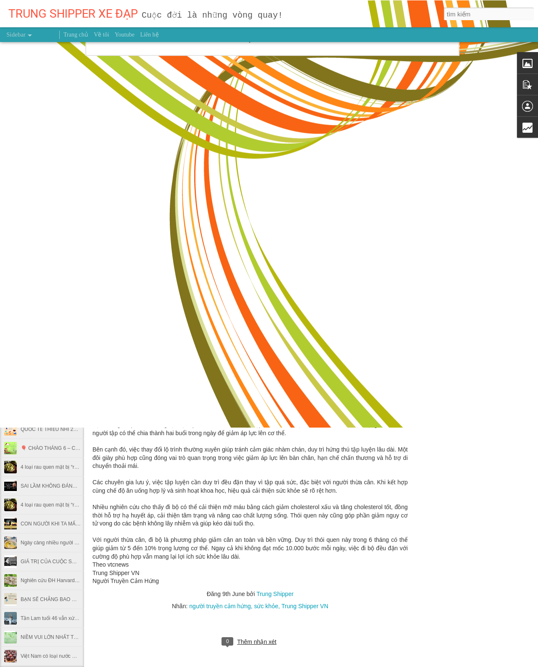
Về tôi (101, 35)
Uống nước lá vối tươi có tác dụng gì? (63, 316)
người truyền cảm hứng (220, 606)
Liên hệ (149, 35)
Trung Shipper (274, 594)
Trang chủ (75, 35)
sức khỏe (266, 606)
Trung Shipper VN (304, 606)
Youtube (124, 35)
